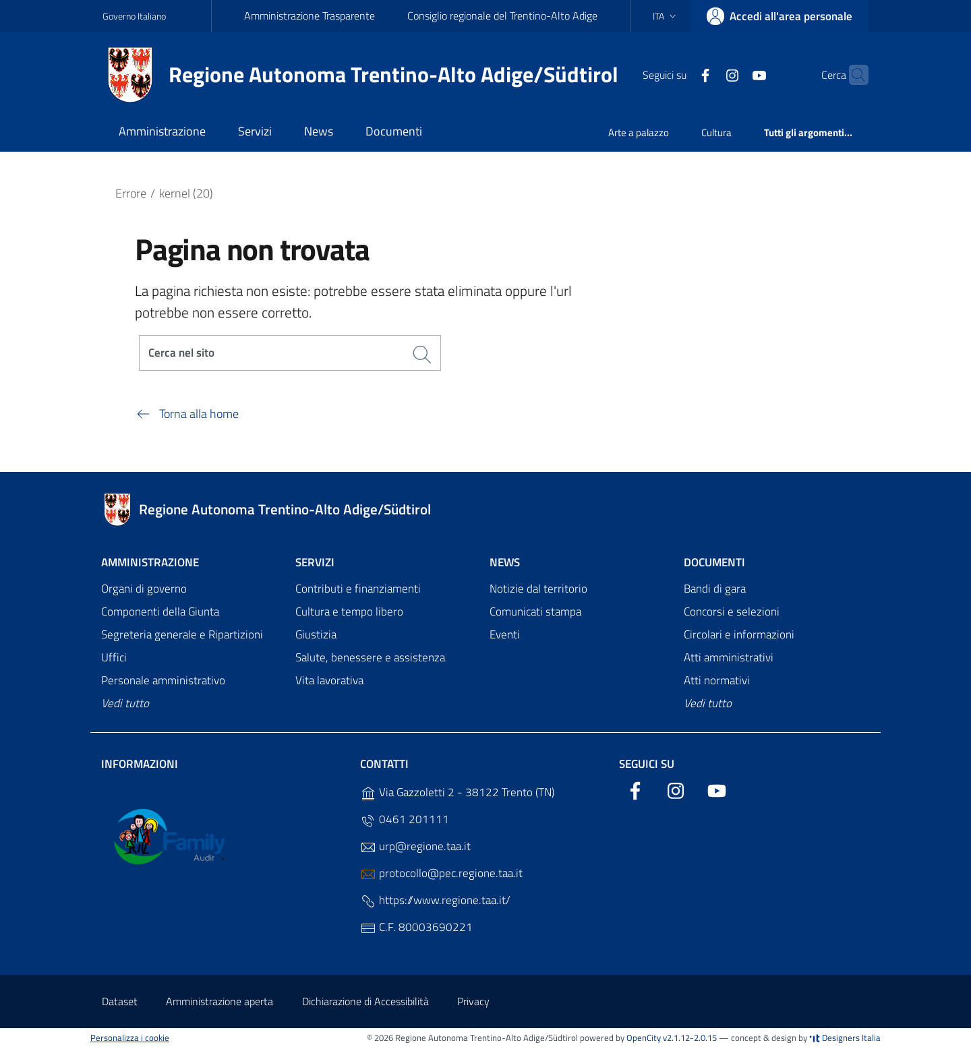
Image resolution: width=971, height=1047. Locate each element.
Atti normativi (717, 680)
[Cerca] (852, 75)
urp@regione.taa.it (415, 846)
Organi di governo (144, 589)
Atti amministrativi (728, 657)
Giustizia (315, 635)
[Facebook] (679, 74)
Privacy (473, 1001)
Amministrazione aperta (219, 1001)
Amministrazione (150, 562)
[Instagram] (706, 74)
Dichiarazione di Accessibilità (365, 1001)
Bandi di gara (715, 589)
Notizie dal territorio (538, 589)
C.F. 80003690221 (416, 927)
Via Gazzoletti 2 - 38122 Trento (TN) (457, 792)
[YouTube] (732, 74)
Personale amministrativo (163, 680)
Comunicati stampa (535, 612)
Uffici (114, 657)
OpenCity (644, 1037)
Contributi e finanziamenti (358, 589)
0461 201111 (404, 819)
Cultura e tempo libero (349, 612)
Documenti (714, 562)
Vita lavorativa (329, 680)
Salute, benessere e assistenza (370, 657)
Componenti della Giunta (160, 612)
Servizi (314, 562)
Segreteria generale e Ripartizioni (182, 635)
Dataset (120, 1001)
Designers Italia (845, 1037)
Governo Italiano (134, 16)
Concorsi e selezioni (731, 612)
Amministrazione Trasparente (309, 15)
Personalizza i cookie (129, 1037)
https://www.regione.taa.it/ (435, 900)
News (505, 562)
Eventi (505, 635)
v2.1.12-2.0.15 (690, 1037)
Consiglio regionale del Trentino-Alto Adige (502, 15)
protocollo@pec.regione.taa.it (441, 873)
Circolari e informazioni (739, 635)
